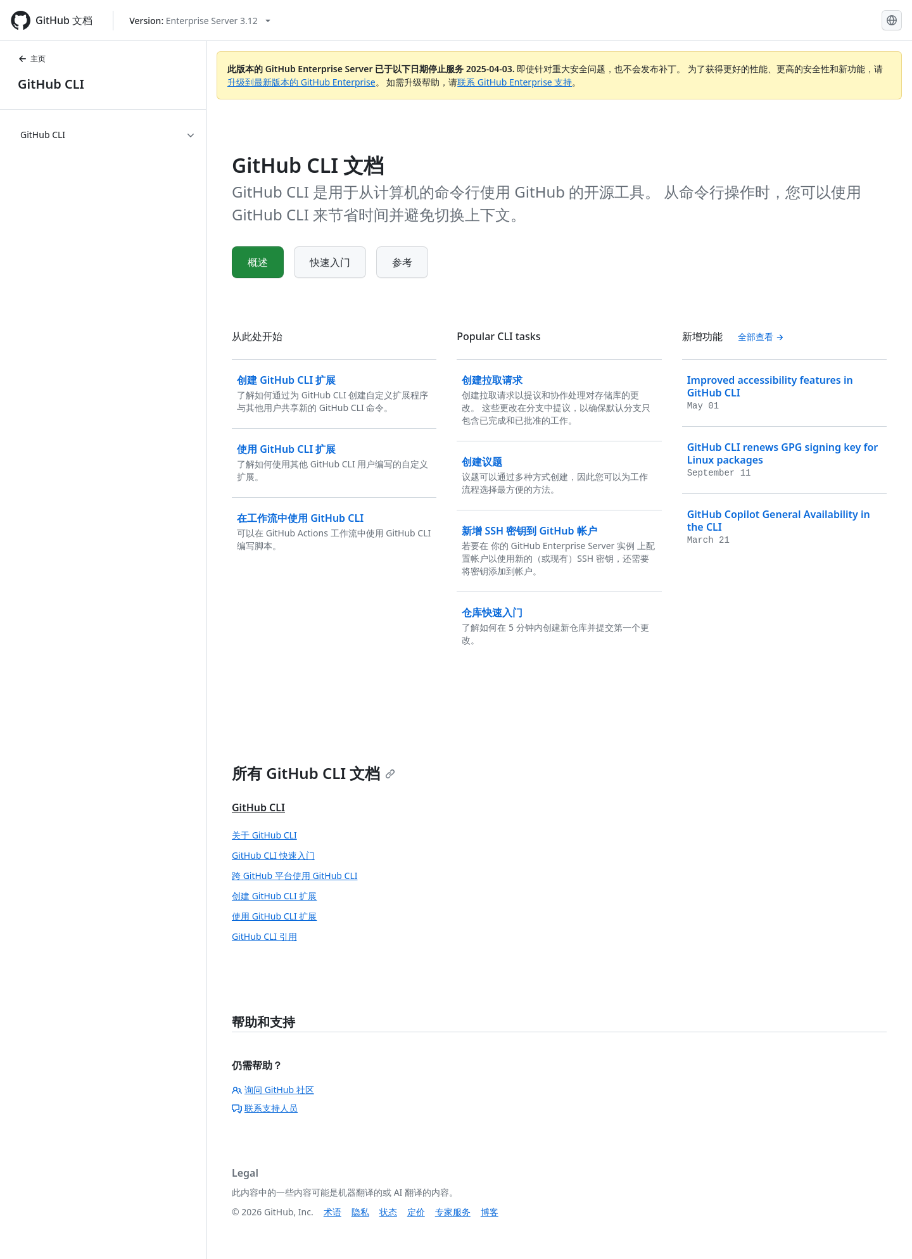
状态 (388, 1212)
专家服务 (453, 1212)
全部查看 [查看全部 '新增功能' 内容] (761, 337)
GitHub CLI (51, 83)
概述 (258, 262)
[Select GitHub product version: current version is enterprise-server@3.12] (200, 20)
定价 (416, 1212)
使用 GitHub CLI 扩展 (274, 916)
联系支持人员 (265, 1108)
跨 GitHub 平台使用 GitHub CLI (294, 876)
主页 (32, 58)
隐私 (360, 1212)
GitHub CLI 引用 (264, 936)
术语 (332, 1212)
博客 (489, 1212)
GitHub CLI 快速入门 (273, 855)
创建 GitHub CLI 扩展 (274, 896)
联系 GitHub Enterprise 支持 (514, 82)
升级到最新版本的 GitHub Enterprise (301, 82)
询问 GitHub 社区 (273, 1090)
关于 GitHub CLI (264, 835)
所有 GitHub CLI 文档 (313, 772)
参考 (402, 262)
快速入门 (330, 262)
